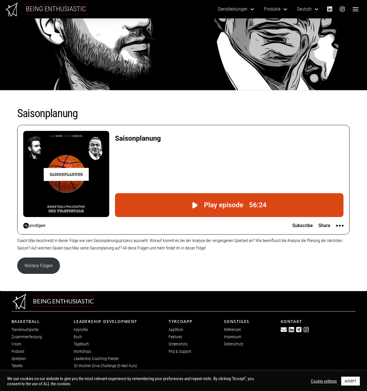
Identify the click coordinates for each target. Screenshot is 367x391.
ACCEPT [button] (350, 381)
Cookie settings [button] (324, 381)
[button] (355, 9)
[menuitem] (307, 9)
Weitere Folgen (38, 265)
